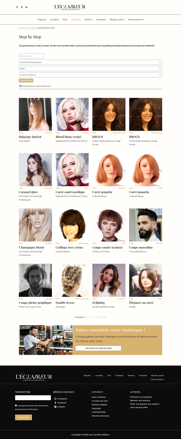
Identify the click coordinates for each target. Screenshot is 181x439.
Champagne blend (31, 247)
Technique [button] (76, 19)
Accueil (22, 27)
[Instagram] (71, 398)
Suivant (102, 317)
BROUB (97, 137)
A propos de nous (100, 401)
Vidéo (21, 133)
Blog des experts (140, 377)
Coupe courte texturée (107, 247)
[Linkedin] (71, 407)
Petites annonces (157, 377)
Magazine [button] (41, 19)
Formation (126, 377)
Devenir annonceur (101, 416)
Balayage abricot (30, 137)
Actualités (84, 377)
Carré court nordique (70, 192)
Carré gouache (102, 192)
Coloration (48, 133)
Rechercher (26, 80)
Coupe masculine (141, 247)
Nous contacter (99, 397)
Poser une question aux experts (145, 404)
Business (115, 377)
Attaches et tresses (82, 299)
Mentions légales (100, 405)
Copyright (96, 408)
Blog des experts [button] (117, 19)
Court (123, 243)
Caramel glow (28, 192)
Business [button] (89, 19)
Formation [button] (101, 19)
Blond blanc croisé (68, 137)
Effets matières (157, 133)
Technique (31, 27)
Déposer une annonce (140, 400)
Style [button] (65, 19)
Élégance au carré (141, 302)
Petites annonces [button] (136, 19)
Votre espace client (139, 408)
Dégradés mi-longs (118, 133)
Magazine (73, 377)
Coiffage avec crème (69, 247)
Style (94, 377)
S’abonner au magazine (141, 397)
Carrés (86, 188)
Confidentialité (99, 412)
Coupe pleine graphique (35, 302)
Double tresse (65, 302)
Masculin (159, 243)
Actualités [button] (54, 19)
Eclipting (98, 302)
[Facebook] (71, 403)
